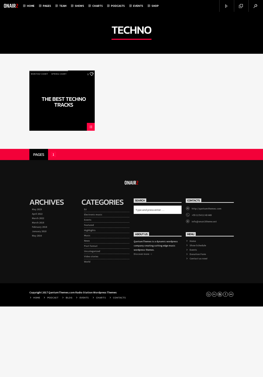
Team (62, 6)
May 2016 (37, 306)
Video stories (91, 326)
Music (87, 306)
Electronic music (93, 285)
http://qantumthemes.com (206, 279)
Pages (47, 6)
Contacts (119, 368)
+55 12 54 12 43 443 (202, 285)
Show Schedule (198, 315)
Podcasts (118, 6)
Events (138, 6)
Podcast (53, 368)
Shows (79, 6)
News (87, 311)
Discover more (143, 325)
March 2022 (38, 288)
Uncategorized (92, 321)
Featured (89, 295)
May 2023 (37, 279)
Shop (155, 6)
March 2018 (38, 293)
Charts (97, 6)
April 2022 (37, 284)
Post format (91, 316)
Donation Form (198, 324)
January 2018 (39, 301)
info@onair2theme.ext (204, 292)
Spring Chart (59, 144)
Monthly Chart (39, 144)
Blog (69, 368)
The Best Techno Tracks (64, 172)
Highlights (90, 300)
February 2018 (39, 297)
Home (30, 6)
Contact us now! (198, 329)
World (87, 332)
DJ (85, 279)
